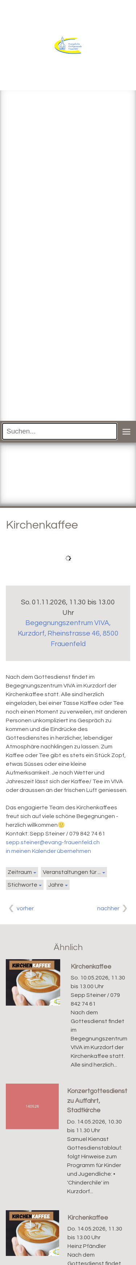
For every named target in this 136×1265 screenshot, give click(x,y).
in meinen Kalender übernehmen (48, 851)
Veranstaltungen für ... (72, 872)
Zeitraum (20, 872)
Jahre (55, 885)
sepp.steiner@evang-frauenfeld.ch (53, 842)
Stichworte (22, 885)
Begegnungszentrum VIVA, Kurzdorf (68, 633)
